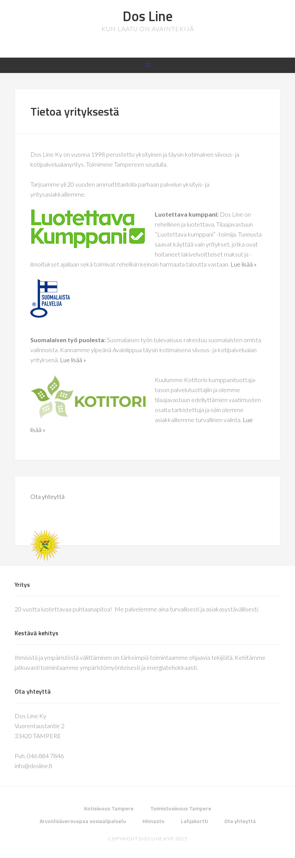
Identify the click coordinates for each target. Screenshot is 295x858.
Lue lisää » (243, 264)
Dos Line (147, 16)
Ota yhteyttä (47, 496)
